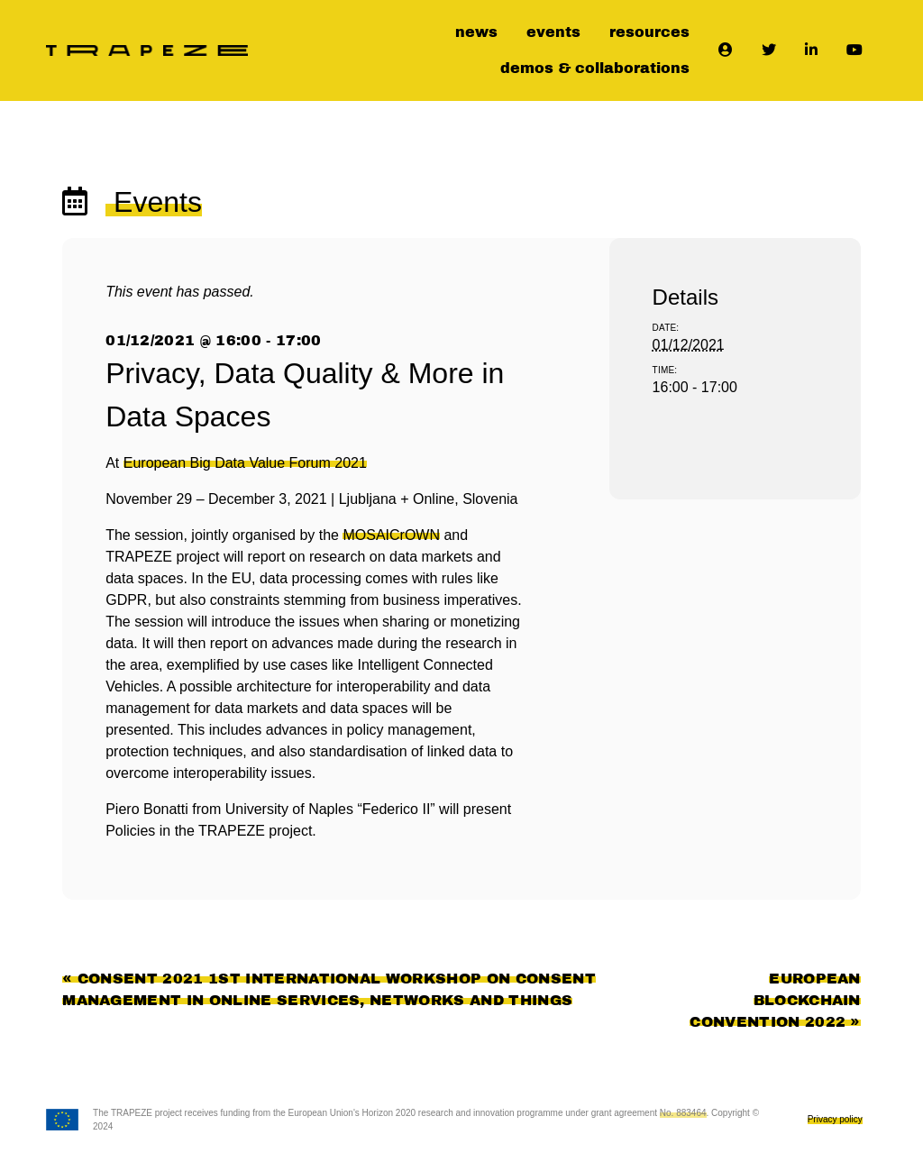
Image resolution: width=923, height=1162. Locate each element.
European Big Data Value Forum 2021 (245, 463)
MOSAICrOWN (391, 535)
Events (153, 202)
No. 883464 (683, 1113)
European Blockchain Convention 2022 (775, 1000)
